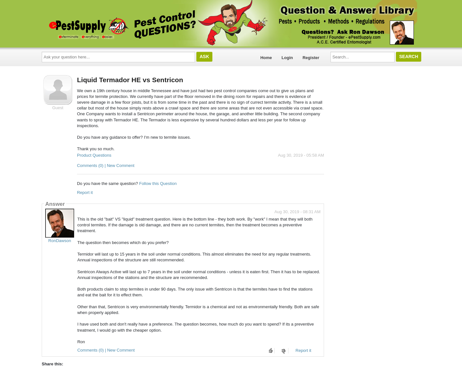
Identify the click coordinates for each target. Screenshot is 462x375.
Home (266, 57)
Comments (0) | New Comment (105, 165)
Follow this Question (158, 183)
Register (311, 57)
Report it (85, 192)
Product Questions (94, 155)
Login (287, 57)
